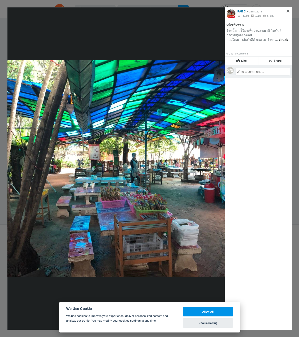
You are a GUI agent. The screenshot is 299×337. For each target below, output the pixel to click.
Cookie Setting (208, 323)
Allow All (208, 311)
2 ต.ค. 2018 (255, 11)
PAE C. (242, 11)
